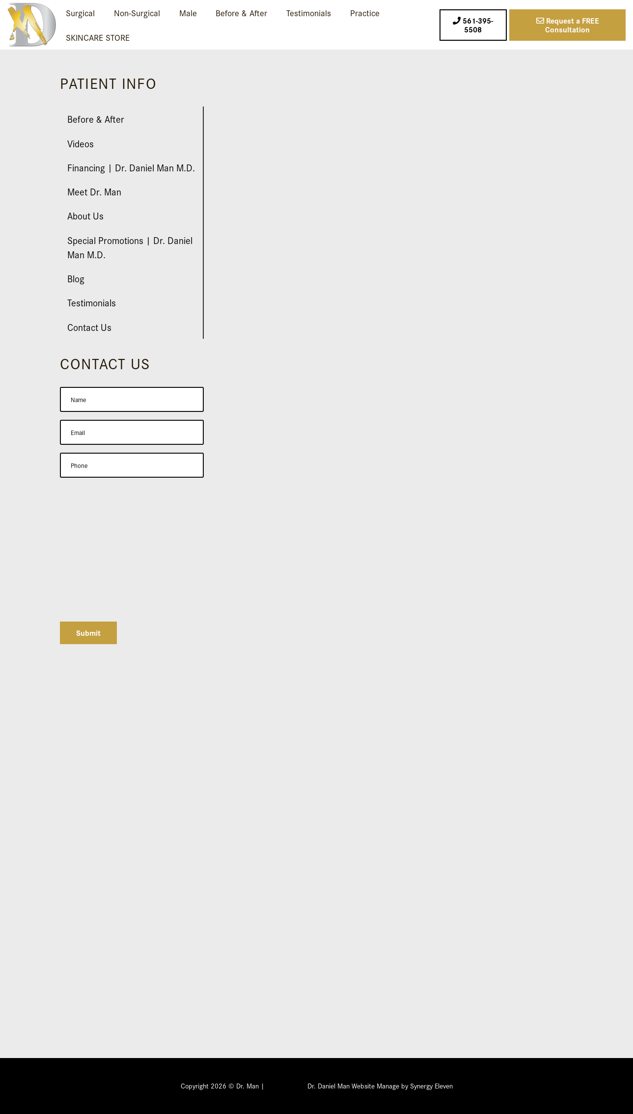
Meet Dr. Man (94, 191)
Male (188, 12)
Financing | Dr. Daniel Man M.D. (131, 167)
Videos (80, 143)
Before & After (241, 12)
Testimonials (308, 12)
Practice (365, 12)
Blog (75, 278)
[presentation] (134, 594)
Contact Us (89, 327)
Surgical (80, 12)
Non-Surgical (137, 12)
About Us (85, 215)
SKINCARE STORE (98, 37)
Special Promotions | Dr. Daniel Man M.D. (130, 247)
